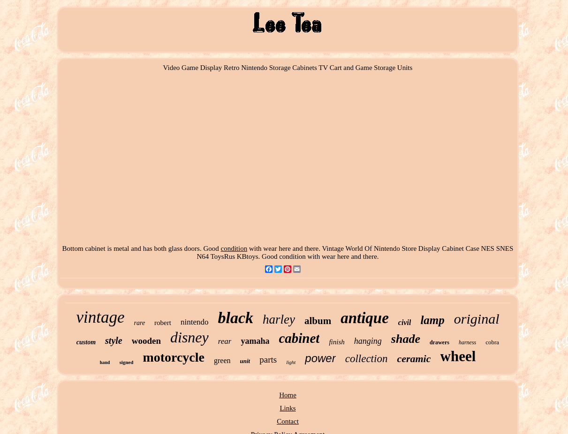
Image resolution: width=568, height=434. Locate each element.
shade (405, 339)
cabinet (299, 338)
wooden (146, 341)
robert (162, 322)
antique (365, 318)
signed (126, 362)
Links (287, 408)
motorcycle (173, 357)
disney (189, 337)
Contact (288, 421)
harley (279, 319)
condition (233, 248)
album (317, 320)
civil (404, 322)
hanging (368, 341)
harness (467, 342)
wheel (458, 356)
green (222, 360)
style (113, 340)
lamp (432, 320)
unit (245, 360)
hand (105, 362)
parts (268, 359)
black (235, 317)
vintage (100, 317)
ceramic (414, 358)
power (320, 358)
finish (336, 342)
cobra (492, 342)
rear (225, 341)
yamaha (255, 341)
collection (366, 358)
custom (86, 342)
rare (139, 322)
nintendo (195, 322)
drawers (439, 342)
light (290, 362)
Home (287, 395)
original (477, 318)
